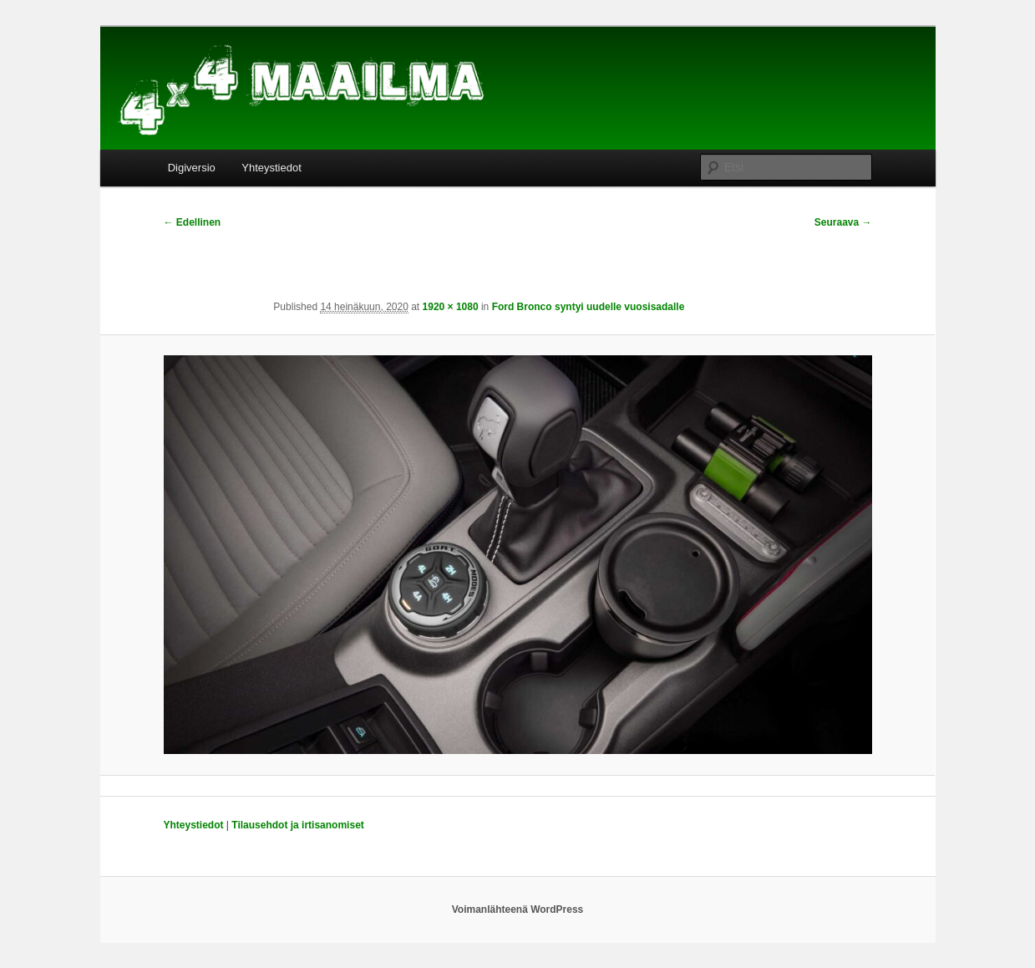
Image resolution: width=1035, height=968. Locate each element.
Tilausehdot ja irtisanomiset (297, 825)
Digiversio (192, 167)
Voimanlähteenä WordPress (518, 909)
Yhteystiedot (271, 167)
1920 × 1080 (451, 307)
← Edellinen (192, 222)
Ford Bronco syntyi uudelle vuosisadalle (588, 307)
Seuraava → (843, 222)
